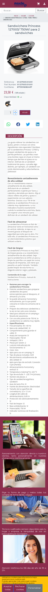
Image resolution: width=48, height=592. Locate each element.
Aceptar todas (8, 588)
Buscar (40, 10)
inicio (16, 16)
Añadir (25, 112)
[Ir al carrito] (38, 3)
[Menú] (3, 3)
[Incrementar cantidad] (15, 111)
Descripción (15, 136)
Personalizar (34, 588)
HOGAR (23, 16)
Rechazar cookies (20, 588)
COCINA (31, 16)
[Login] (44, 3)
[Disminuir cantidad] (15, 114)
